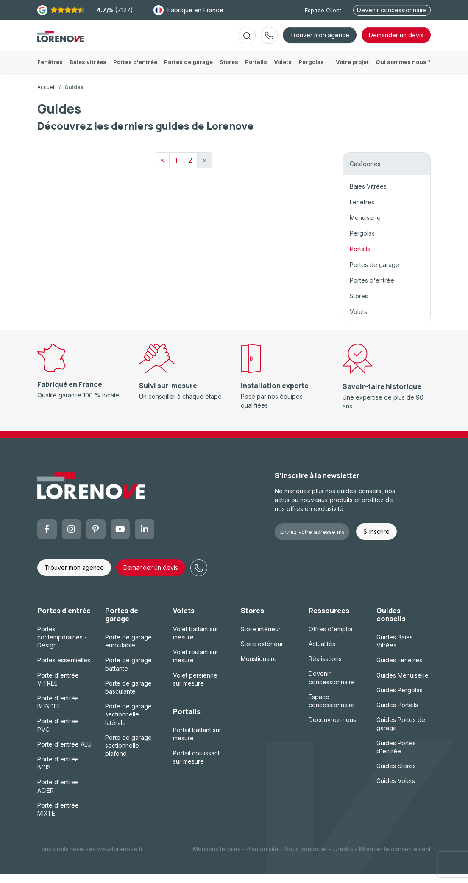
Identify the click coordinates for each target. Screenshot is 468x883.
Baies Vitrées (368, 195)
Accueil (46, 96)
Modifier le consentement (395, 858)
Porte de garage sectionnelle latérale (128, 723)
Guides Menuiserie (402, 684)
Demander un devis (150, 576)
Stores (359, 305)
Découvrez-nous (332, 729)
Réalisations (325, 668)
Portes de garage (374, 274)
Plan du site (262, 858)
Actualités (322, 653)
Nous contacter (305, 858)
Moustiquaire (259, 668)
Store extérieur (262, 653)
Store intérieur (261, 638)
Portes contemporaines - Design (62, 646)
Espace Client (323, 10)
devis (396, 39)
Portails (360, 258)
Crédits (343, 858)
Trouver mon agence (319, 39)
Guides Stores (396, 775)
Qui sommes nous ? (403, 71)
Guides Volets (395, 790)
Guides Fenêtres (399, 669)
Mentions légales (216, 858)
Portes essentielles (63, 669)
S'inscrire (376, 540)
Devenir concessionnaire (392, 10)
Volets (358, 321)
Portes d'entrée (372, 289)
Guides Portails (397, 714)
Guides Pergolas (399, 699)
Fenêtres (362, 211)
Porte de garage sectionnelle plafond (128, 754)
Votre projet (352, 71)
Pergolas (362, 242)
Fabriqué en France (188, 10)
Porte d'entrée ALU (64, 753)
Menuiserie (365, 226)
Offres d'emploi (330, 638)
